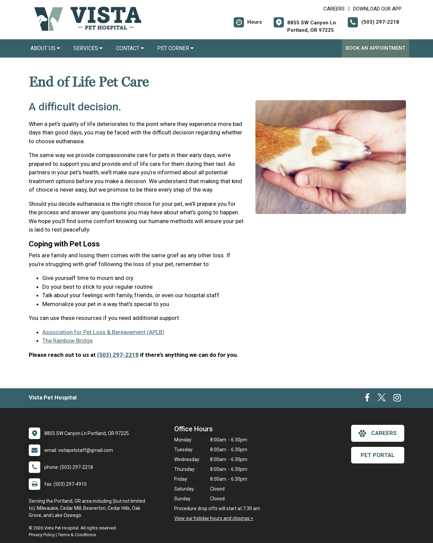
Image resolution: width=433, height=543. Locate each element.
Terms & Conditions (77, 534)
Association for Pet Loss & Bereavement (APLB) (103, 332)
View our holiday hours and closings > (213, 518)
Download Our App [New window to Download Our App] (377, 9)
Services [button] (87, 48)
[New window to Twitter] (381, 399)
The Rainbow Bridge (67, 340)
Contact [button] (130, 48)
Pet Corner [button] (175, 48)
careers (378, 433)
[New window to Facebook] (367, 399)
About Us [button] (45, 48)
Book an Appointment (375, 48)
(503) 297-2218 (118, 354)
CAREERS (334, 9)
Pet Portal (378, 455)
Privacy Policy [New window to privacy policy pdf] (42, 534)
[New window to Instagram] (397, 399)
